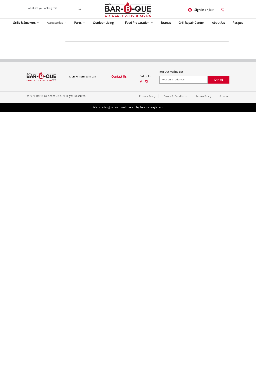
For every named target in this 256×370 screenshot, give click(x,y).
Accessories (56, 23)
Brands (166, 23)
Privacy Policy (147, 354)
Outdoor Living (105, 23)
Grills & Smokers (26, 23)
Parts (79, 23)
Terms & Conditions (176, 354)
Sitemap (224, 354)
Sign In (196, 10)
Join (211, 10)
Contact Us (119, 335)
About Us (218, 23)
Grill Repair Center (191, 23)
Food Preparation (139, 23)
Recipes (238, 23)
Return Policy (204, 354)
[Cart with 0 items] (224, 9)
